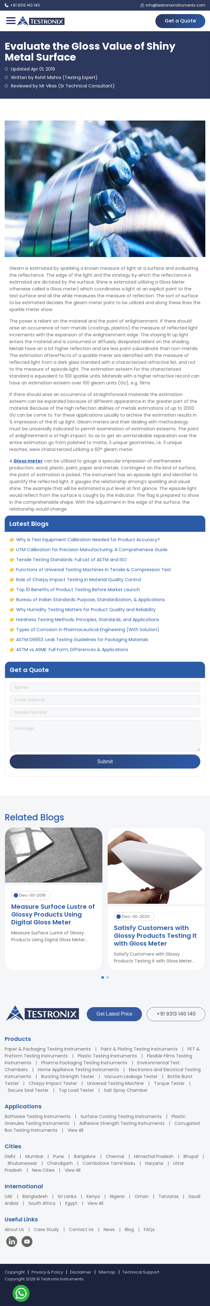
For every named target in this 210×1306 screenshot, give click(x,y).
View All (75, 1130)
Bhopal (190, 1156)
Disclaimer (80, 1272)
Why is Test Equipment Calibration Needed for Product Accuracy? (88, 544)
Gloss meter (28, 461)
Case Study (46, 1229)
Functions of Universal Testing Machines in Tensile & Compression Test (93, 574)
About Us (14, 1229)
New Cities (43, 1170)
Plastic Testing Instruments (107, 1056)
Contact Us (81, 1229)
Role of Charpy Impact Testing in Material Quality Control (78, 584)
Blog (129, 1229)
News (109, 1229)
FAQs (149, 1229)
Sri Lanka (67, 1196)
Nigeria (117, 1196)
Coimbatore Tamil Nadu (109, 1163)
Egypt (71, 1203)
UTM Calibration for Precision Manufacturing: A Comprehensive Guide (92, 554)
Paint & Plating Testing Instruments (139, 1049)
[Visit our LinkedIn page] (13, 1242)
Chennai (115, 1156)
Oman (141, 1196)
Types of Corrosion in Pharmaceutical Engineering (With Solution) (87, 634)
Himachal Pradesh (153, 1156)
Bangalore (85, 1156)
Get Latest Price (114, 1014)
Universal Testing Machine (115, 1083)
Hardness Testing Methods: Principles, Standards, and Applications (87, 624)
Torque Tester (169, 1083)
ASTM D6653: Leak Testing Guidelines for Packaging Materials (82, 644)
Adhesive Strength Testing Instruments (121, 1123)
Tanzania (168, 1196)
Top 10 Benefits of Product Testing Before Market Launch (78, 594)
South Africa (41, 1203)
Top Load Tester (76, 1090)
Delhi (10, 1156)
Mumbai (34, 1156)
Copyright (15, 1272)
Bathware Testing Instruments (38, 1116)
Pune (58, 1156)
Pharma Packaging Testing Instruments (84, 1063)
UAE (8, 1196)
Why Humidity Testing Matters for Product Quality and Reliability (86, 614)
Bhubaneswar (22, 1163)
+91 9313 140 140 (176, 1013)
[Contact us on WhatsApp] (21, 1294)
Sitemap (106, 1272)
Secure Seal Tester (28, 1090)
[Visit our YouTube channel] (27, 1242)
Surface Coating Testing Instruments (121, 1116)
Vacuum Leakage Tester (131, 1076)
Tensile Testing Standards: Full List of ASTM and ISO (71, 564)
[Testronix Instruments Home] (40, 21)
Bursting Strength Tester (67, 1076)
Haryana (154, 1163)
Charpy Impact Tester (53, 1083)
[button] (102, 977)
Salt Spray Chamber (126, 1090)
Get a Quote (180, 20)
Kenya (93, 1196)
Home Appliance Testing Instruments (78, 1069)
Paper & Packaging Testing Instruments (48, 1049)
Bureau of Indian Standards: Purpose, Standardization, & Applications (90, 604)
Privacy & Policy (47, 1272)
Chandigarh (60, 1163)
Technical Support (140, 1272)
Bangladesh (35, 1196)
